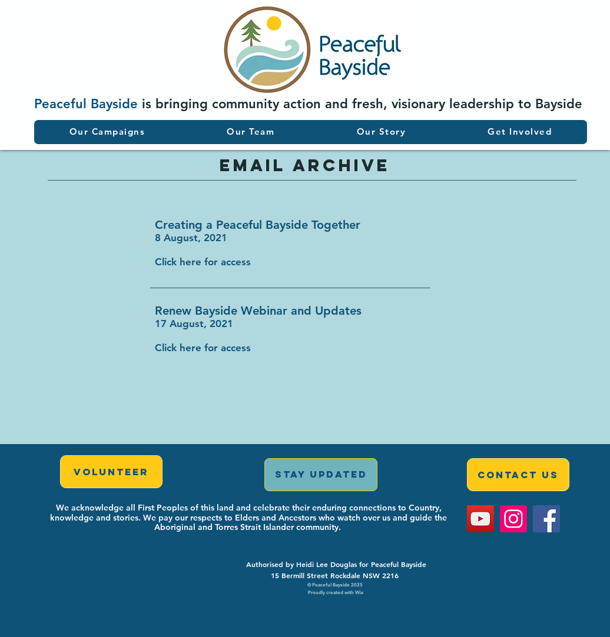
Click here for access (203, 262)
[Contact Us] (518, 474)
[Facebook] (546, 518)
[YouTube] (480, 518)
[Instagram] (513, 518)
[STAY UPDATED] (320, 474)
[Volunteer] (111, 471)
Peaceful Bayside (86, 104)
